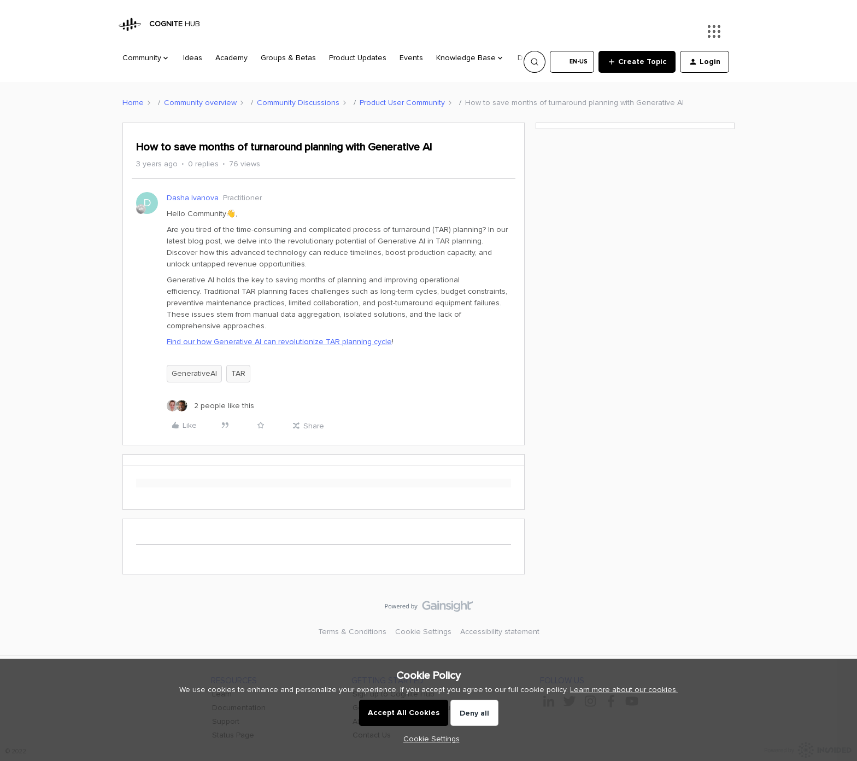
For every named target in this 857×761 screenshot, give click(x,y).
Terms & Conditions (352, 631)
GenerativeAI (194, 373)
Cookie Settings (423, 631)
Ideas (192, 57)
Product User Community (402, 102)
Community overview (200, 102)
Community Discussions (298, 102)
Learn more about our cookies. (624, 689)
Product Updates (357, 57)
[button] (572, 62)
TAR (238, 373)
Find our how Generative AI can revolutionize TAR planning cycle (279, 341)
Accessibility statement (499, 631)
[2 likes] (210, 405)
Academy (231, 57)
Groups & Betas (288, 57)
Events (411, 57)
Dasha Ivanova (193, 197)
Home (133, 102)
